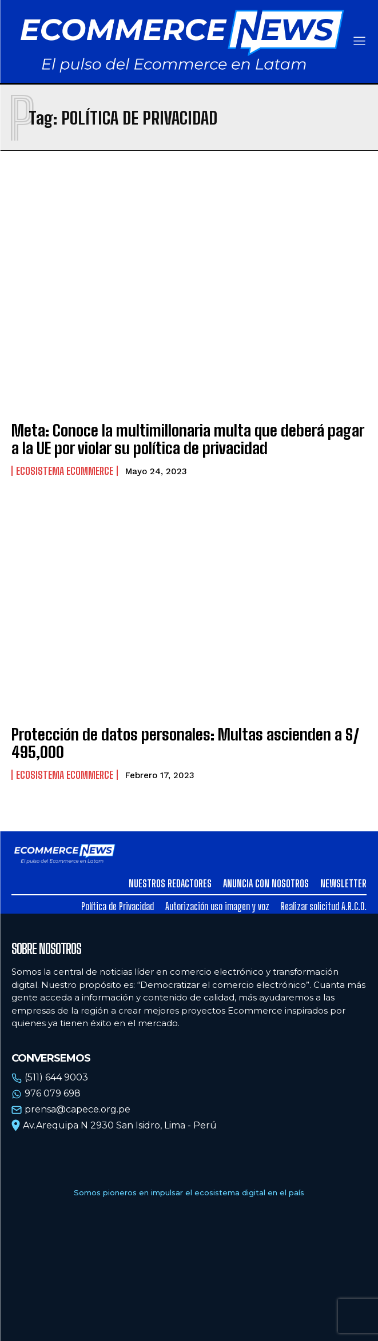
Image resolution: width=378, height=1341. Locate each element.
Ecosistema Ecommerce (64, 471)
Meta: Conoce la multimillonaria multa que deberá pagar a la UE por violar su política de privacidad (187, 439)
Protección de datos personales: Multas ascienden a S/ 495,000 (185, 743)
